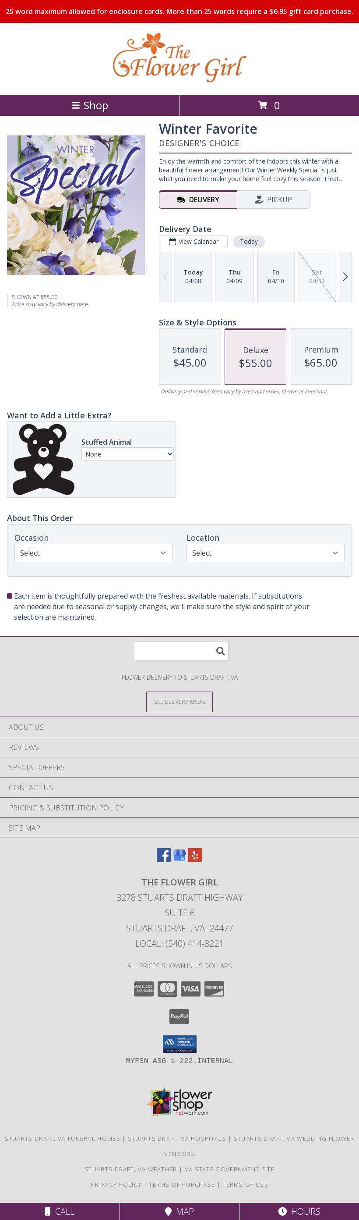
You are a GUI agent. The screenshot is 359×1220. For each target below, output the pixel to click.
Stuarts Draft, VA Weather (130, 1169)
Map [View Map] (179, 1211)
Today (249, 241)
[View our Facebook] (164, 859)
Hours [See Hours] (299, 1211)
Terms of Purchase (182, 1184)
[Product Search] (181, 651)
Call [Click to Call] (59, 1211)
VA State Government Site (230, 1169)
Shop (89, 105)
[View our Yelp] (195, 859)
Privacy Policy (116, 1184)
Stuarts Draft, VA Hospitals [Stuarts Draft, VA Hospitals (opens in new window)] (177, 1138)
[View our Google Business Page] (179, 859)
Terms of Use (245, 1184)
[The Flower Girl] (179, 82)
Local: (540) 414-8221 (179, 943)
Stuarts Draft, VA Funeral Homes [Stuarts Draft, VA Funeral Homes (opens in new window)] (62, 1138)
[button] (180, 1044)
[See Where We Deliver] (179, 701)
